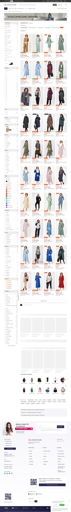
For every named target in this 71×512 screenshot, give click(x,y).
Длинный (12, 136)
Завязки (12, 270)
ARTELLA (12, 334)
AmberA (12, 310)
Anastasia (12, 318)
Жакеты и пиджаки (11, 43)
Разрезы (12, 248)
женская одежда (31, 400)
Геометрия (8, 224)
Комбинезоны (7, 48)
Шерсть (12, 155)
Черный (12, 181)
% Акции (25, 8)
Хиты (13, 8)
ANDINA (12, 322)
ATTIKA (12, 338)
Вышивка (7, 268)
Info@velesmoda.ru (8, 462)
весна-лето (12, 119)
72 (6, 102)
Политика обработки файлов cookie (61, 466)
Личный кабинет (59, 451)
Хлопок (12, 152)
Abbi (12, 295)
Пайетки (12, 253)
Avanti (12, 341)
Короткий (12, 142)
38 (6, 73)
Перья (7, 258)
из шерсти (38, 404)
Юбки (11, 34)
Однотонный (12, 227)
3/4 (12, 140)
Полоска (12, 215)
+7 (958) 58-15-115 (9, 446)
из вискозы (28, 404)
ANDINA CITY (12, 324)
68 (6, 99)
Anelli (12, 325)
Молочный (12, 183)
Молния (12, 249)
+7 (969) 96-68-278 (9, 444)
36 (6, 71)
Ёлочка (7, 217)
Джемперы (6, 39)
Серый (12, 179)
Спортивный (12, 239)
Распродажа (30, 8)
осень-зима (12, 121)
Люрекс (7, 162)
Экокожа (12, 160)
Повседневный (12, 234)
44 (12, 78)
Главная (29, 451)
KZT (33, 499)
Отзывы (58, 8)
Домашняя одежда (8, 53)
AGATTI (12, 298)
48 (12, 82)
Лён (12, 153)
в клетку (64, 402)
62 (12, 94)
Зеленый (12, 198)
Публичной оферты (49, 430)
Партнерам (30, 463)
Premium (15, 8)
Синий (12, 203)
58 (12, 90)
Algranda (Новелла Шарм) (12, 306)
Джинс (12, 166)
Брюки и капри (11, 37)
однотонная (44, 402)
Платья (11, 28)
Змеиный (7, 222)
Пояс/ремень (12, 256)
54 (12, 87)
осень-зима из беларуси (32, 402)
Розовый (12, 190)
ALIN (12, 308)
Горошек (12, 219)
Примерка (58, 458)
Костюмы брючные (11, 30)
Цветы (12, 212)
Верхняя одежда (11, 26)
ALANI (12, 302)
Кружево (12, 272)
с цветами (22, 404)
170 (6, 114)
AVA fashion (12, 339)
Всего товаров (11, 25)
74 (6, 104)
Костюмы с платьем (11, 41)
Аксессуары (9, 63)
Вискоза (12, 157)
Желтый (12, 186)
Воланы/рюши (12, 267)
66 (6, 97)
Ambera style (12, 312)
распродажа (49, 400)
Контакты (29, 458)
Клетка (12, 214)
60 (12, 92)
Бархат (7, 167)
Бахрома (7, 255)
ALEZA (12, 303)
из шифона (33, 404)
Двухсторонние (9, 260)
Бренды (34, 8)
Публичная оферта (60, 463)
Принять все (62, 503)
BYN (30, 499)
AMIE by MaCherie (12, 313)
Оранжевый (12, 188)
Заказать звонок (10, 449)
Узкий (12, 147)
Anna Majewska (12, 331)
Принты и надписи (12, 229)
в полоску (59, 402)
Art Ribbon (12, 332)
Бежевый (12, 184)
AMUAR (12, 317)
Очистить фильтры (11, 345)
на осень (54, 400)
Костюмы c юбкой (11, 32)
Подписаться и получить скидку (46, 483)
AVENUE (12, 343)
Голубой (12, 202)
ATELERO (12, 336)
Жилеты (11, 44)
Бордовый (12, 195)
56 (12, 89)
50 (12, 83)
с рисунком (49, 402)
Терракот (12, 191)
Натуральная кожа (9, 171)
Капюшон (12, 251)
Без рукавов (12, 143)
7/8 (12, 138)
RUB (36, 499)
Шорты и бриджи (7, 60)
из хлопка (43, 404)
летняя (36, 400)
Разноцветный (12, 207)
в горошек (54, 402)
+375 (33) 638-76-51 (9, 442)
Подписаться (60, 427)
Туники (11, 58)
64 (12, 95)
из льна (40, 400)
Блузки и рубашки (11, 35)
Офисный (12, 238)
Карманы (12, 275)
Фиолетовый (12, 205)
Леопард (12, 220)
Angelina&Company (12, 327)
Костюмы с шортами (8, 51)
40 (6, 75)
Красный (12, 193)
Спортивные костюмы (11, 50)
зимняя (44, 400)
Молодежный (12, 241)
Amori (12, 315)
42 (12, 76)
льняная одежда (23, 402)
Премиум (12, 243)
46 (12, 80)
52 (12, 85)
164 (12, 112)
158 (6, 111)
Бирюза (12, 200)
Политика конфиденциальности (60, 470)
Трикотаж (12, 164)
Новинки (10, 8)
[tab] (43, 411)
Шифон (12, 159)
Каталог (6, 8)
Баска (12, 265)
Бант (7, 263)
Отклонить (54, 503)
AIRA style (12, 300)
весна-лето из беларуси (61, 400)
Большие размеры (21, 8)
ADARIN (12, 296)
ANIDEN (12, 329)
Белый (12, 177)
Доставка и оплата (63, 8)
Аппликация (12, 262)
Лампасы (12, 274)
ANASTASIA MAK (12, 320)
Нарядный (12, 236)
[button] (65, 386)
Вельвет (12, 169)
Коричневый (12, 196)
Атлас (12, 172)
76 (6, 106)
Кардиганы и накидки (8, 46)
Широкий (12, 145)
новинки (39, 402)
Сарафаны (6, 55)
